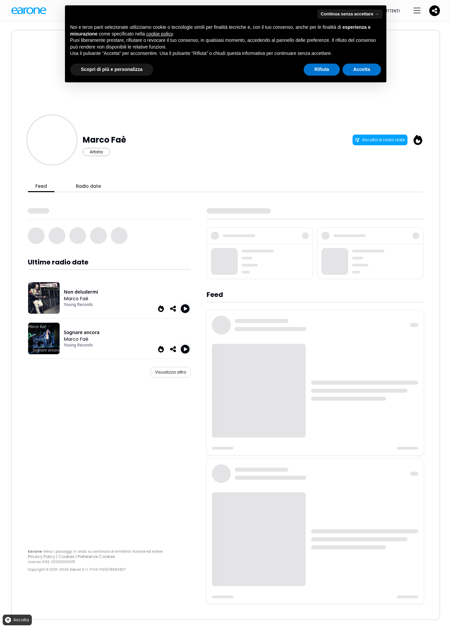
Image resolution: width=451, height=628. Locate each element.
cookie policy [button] (159, 33)
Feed (41, 186)
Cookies (66, 556)
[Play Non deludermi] (185, 308)
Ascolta (16, 620)
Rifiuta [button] (321, 69)
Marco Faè (76, 298)
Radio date (88, 186)
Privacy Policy (41, 556)
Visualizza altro (170, 372)
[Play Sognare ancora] (185, 349)
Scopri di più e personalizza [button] (112, 69)
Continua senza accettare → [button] (350, 13)
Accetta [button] (361, 69)
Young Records (78, 304)
